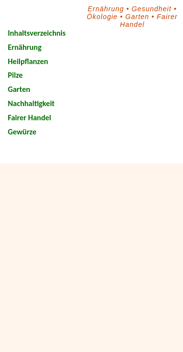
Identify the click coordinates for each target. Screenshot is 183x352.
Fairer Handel (29, 117)
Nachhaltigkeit (31, 103)
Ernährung (106, 9)
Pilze (15, 75)
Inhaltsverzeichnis (36, 33)
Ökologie (102, 17)
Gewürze (22, 131)
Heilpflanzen (28, 61)
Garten (137, 17)
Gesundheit (152, 9)
